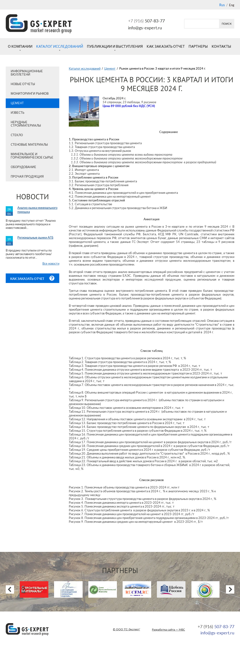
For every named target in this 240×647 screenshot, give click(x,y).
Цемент (17, 103)
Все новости (50, 263)
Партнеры (198, 46)
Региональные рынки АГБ (35, 237)
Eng (231, 5)
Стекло (17, 135)
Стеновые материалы (29, 145)
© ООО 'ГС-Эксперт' (126, 629)
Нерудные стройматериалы (26, 124)
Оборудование (23, 167)
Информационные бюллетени (27, 73)
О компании (20, 46)
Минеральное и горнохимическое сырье (32, 155)
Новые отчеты (23, 84)
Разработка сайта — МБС (168, 629)
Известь (17, 113)
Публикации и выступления (115, 46)
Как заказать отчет (166, 46)
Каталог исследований (59, 46)
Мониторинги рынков (30, 94)
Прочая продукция (27, 177)
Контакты (221, 46)
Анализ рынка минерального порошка (37, 210)
